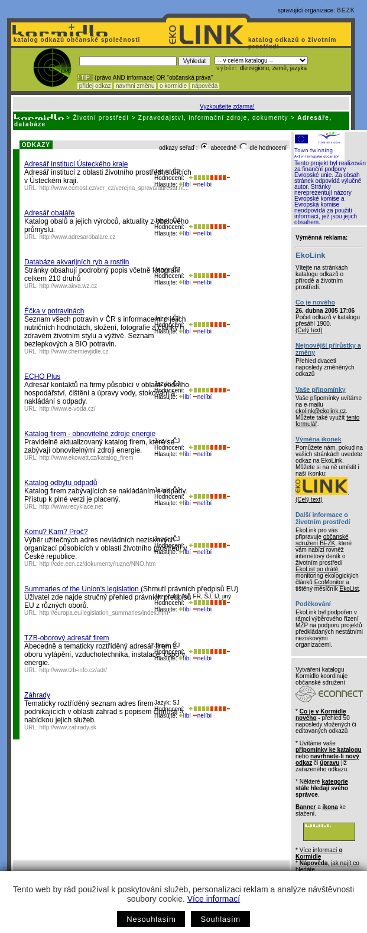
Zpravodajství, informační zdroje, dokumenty (213, 117)
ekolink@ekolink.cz (320, 411)
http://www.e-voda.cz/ (68, 408)
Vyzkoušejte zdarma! (227, 106)
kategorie (334, 781)
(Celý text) (309, 330)
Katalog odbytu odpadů (60, 483)
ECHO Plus (42, 376)
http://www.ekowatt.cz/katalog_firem (87, 457)
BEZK (346, 10)
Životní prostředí (101, 117)
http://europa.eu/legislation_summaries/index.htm (104, 613)
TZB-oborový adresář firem (66, 638)
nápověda (205, 86)
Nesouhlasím (151, 919)
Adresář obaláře (49, 213)
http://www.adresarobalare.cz (78, 237)
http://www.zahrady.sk (68, 727)
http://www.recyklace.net (71, 506)
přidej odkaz (94, 86)
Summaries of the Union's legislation (82, 589)
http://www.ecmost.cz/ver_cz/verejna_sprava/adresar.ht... (114, 188)
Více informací (213, 898)
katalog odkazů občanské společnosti (75, 40)
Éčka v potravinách (54, 311)
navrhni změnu (135, 86)
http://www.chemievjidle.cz (74, 351)
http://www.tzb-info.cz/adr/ (74, 670)
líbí (185, 184)
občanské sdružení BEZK (322, 539)
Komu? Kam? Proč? (55, 532)
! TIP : (85, 77)
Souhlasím (220, 919)
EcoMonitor (329, 582)
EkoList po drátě (316, 569)
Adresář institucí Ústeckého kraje (76, 164)
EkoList (349, 588)
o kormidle (173, 86)
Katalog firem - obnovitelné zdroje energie (89, 434)
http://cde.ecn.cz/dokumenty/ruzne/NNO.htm (98, 564)
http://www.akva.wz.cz (69, 286)
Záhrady (37, 695)
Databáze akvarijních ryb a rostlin (76, 262)
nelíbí (202, 184)
